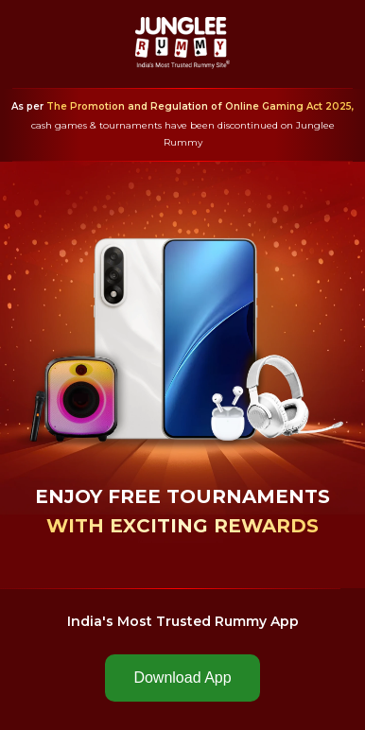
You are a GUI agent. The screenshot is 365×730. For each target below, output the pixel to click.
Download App (182, 677)
